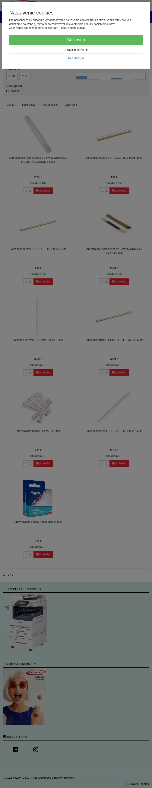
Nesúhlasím (76, 58)
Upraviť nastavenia (75, 50)
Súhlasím (76, 39)
